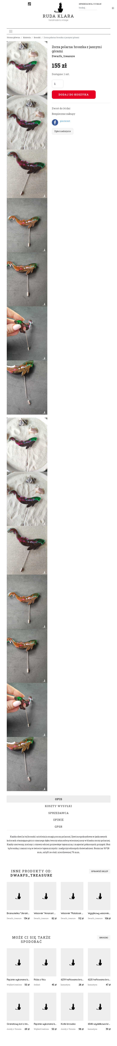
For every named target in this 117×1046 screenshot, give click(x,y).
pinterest (65, 121)
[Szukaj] (95, 8)
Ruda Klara (58, 14)
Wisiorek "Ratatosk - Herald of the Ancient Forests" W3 (72, 913)
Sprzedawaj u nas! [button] (90, 4)
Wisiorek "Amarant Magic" (45, 913)
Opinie (58, 819)
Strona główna (13, 37)
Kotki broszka (68, 1024)
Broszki (37, 37)
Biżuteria (27, 37)
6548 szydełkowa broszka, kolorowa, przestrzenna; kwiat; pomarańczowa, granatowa (99, 1024)
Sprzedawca (58, 813)
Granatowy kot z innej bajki (18, 1024)
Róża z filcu (40, 979)
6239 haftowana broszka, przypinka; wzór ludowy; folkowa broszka (72, 979)
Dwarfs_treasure (63, 56)
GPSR (58, 826)
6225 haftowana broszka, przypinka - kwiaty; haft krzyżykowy (99, 979)
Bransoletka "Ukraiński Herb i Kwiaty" (18, 913)
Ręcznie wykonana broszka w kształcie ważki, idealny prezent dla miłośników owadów (18, 979)
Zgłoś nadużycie (62, 131)
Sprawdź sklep (99, 871)
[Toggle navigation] (11, 31)
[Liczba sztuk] (58, 84)
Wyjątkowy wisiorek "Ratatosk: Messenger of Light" (99, 913)
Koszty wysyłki (58, 806)
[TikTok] (29, 4)
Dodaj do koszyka (74, 94)
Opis (58, 799)
